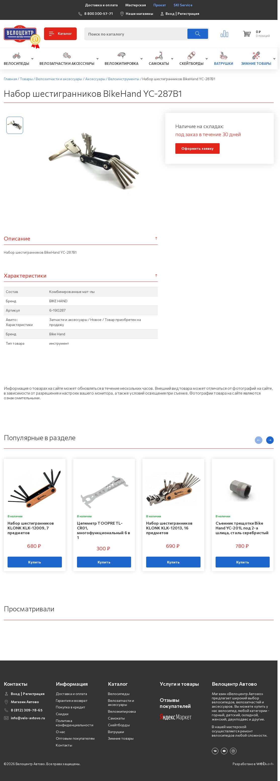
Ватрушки (116, 732)
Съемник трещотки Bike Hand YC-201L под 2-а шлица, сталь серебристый (242, 528)
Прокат (159, 5)
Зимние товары (121, 738)
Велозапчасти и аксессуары (121, 702)
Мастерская (135, 5)
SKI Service (183, 5)
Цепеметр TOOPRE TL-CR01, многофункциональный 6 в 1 (103, 530)
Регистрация (188, 14)
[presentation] (258, 440)
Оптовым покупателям (75, 738)
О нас (60, 732)
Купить (34, 562)
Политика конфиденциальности (74, 722)
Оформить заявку (197, 148)
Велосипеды (119, 694)
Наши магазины (139, 13)
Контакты (64, 745)
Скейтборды (119, 725)
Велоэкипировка (122, 711)
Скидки (62, 714)
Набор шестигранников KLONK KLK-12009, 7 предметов (31, 528)
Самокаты (116, 718)
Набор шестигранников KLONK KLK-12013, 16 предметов (169, 528)
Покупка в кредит (71, 707)
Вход (170, 14)
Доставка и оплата (101, 5)
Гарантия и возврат (72, 700)
